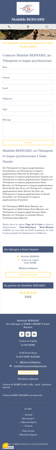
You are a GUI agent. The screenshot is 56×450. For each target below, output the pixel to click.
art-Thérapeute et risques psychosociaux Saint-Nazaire (28, 182)
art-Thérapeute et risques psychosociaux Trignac (28, 178)
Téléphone (7, 98)
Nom (5, 67)
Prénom (6, 77)
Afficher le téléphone (28, 268)
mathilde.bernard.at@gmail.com (30, 366)
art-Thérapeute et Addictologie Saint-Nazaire (23, 208)
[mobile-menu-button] (46, 26)
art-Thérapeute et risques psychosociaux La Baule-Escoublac (27, 194)
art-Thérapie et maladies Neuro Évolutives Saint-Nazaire (23, 216)
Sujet (5, 109)
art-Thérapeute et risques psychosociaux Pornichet (21, 198)
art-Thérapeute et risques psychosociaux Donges (26, 175)
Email (5, 88)
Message (7, 120)
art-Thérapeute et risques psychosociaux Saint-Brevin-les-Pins (27, 189)
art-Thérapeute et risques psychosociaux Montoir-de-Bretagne (23, 172)
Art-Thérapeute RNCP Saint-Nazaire (21, 206)
